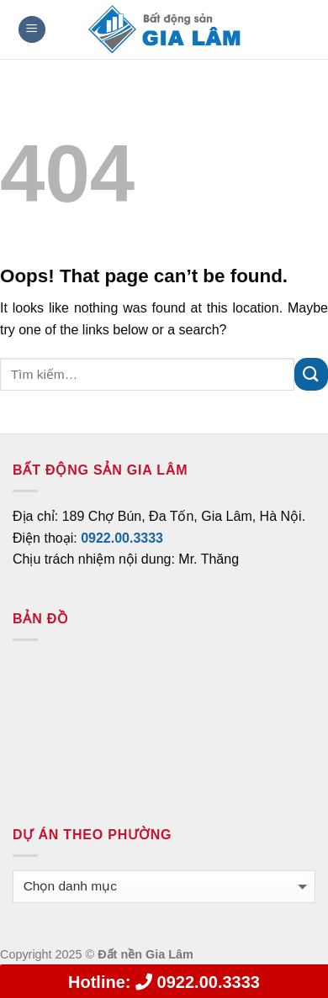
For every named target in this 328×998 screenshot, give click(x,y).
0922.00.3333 (164, 982)
